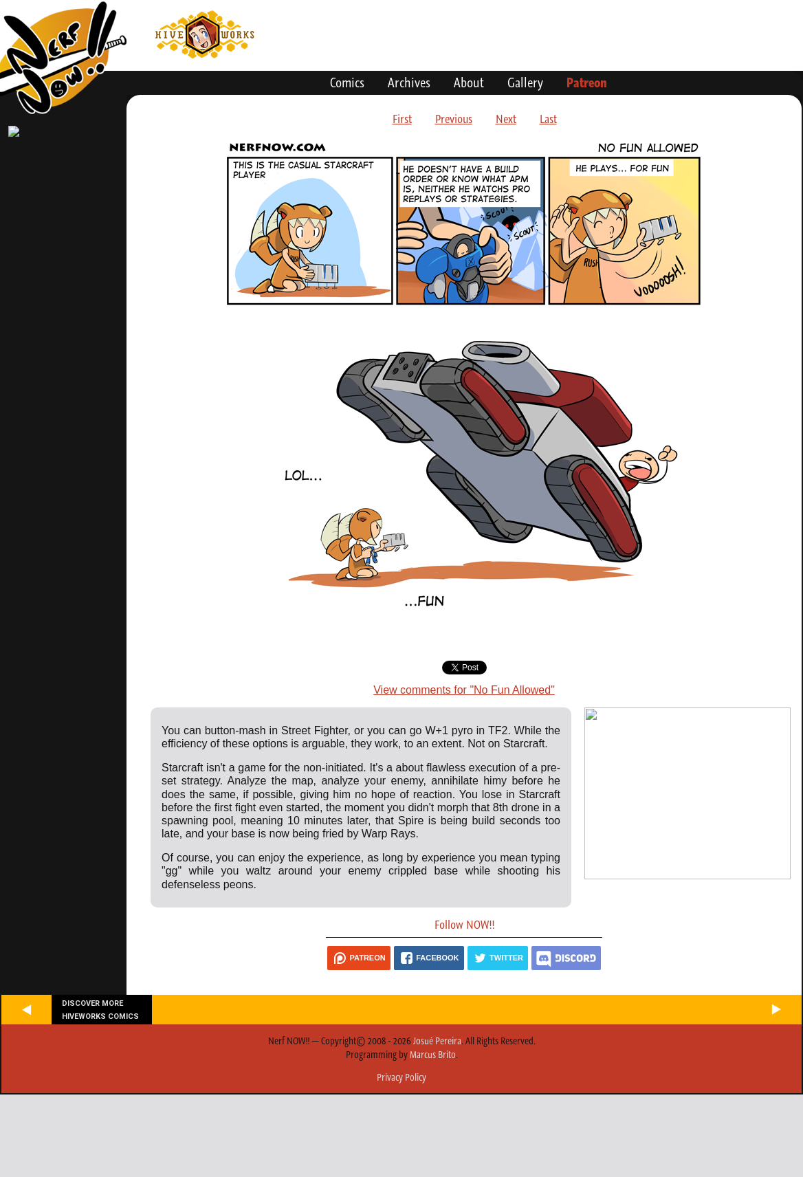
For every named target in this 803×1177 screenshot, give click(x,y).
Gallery (525, 82)
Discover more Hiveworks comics (100, 1010)
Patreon (586, 82)
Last (548, 118)
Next (506, 118)
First (402, 118)
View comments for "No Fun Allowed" (464, 690)
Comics (347, 82)
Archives (409, 82)
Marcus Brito (433, 1054)
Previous (453, 118)
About (469, 82)
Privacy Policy (401, 1077)
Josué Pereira (437, 1041)
